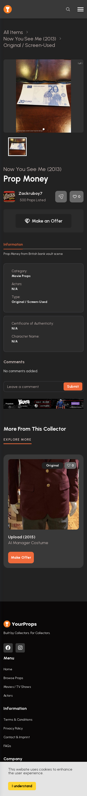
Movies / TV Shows (17, 687)
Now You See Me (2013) (32, 169)
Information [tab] (13, 244)
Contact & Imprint (16, 737)
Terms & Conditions (17, 720)
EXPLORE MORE (17, 440)
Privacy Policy (13, 728)
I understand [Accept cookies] (22, 786)
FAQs (7, 746)
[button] (44, 129)
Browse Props (13, 678)
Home (7, 669)
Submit (73, 386)
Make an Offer (44, 221)
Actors (8, 696)
